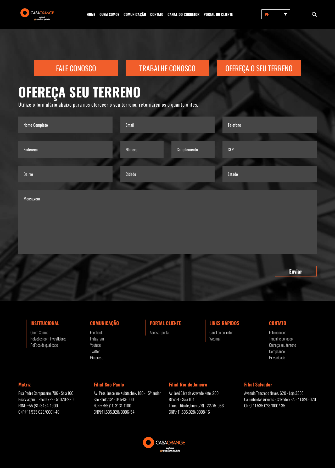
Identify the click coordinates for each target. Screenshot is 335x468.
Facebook (96, 332)
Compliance (277, 351)
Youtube (95, 345)
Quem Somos (109, 14)
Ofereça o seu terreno (259, 68)
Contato (156, 14)
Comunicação (135, 14)
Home (91, 14)
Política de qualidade (44, 345)
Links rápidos (224, 323)
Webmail (215, 339)
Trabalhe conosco (281, 339)
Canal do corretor (183, 14)
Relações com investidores (48, 339)
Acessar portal (159, 332)
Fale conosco (277, 332)
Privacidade (277, 357)
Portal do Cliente (218, 14)
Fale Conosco (76, 68)
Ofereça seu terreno (282, 345)
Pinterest (96, 357)
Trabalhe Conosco (167, 68)
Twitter (95, 351)
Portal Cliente (165, 323)
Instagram (97, 339)
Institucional (44, 323)
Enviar (295, 271)
